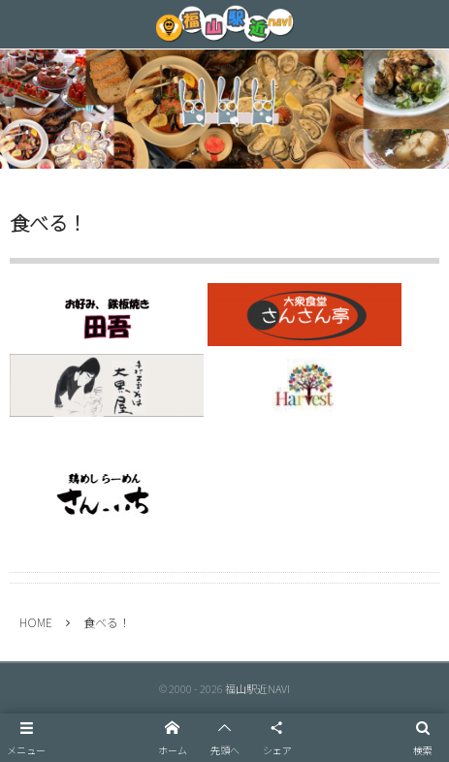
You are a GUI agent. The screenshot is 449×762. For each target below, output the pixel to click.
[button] (26, 738)
